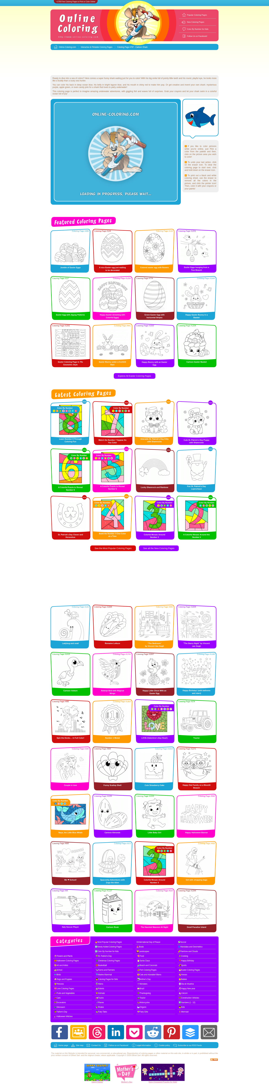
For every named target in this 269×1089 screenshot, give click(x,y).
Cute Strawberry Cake (154, 785)
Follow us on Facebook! (118, 1045)
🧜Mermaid (184, 1012)
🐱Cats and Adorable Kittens (149, 974)
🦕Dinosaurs (59, 1007)
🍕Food (140, 956)
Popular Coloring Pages (197, 15)
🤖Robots (100, 988)
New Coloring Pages (195, 22)
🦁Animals (100, 993)
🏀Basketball (101, 965)
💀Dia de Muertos (186, 984)
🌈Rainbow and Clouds (188, 951)
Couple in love (70, 785)
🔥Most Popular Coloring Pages (108, 942)
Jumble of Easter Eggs (70, 267)
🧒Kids (182, 1007)
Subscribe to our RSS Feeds (190, 1045)
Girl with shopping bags (196, 880)
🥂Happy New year (187, 988)
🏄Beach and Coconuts (147, 965)
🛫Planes (100, 1002)
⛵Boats (140, 947)
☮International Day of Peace (148, 942)
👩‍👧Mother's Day (144, 979)
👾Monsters (142, 984)
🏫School (58, 970)
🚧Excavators (60, 1002)
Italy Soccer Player (70, 927)
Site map (79, 1045)
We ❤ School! (70, 880)
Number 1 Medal (112, 738)
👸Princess (59, 984)
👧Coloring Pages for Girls (107, 979)
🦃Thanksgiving (144, 993)
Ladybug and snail (70, 643)
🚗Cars (57, 998)
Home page (63, 1045)
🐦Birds (57, 974)
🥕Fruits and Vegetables (64, 993)
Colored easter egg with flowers (154, 267)
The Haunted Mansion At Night (154, 927)
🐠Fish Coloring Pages (146, 970)
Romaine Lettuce (112, 643)
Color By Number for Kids (197, 29)
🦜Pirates (100, 1007)
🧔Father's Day (60, 1012)
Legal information (143, 1045)
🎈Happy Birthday (186, 960)
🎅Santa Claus (143, 960)
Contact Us (96, 1045)
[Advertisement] (134, 62)
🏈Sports (182, 965)
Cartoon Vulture (70, 691)
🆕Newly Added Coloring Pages (108, 947)
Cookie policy (164, 1045)
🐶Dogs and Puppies (63, 979)
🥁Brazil (140, 988)
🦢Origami (141, 1007)
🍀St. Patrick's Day (104, 956)
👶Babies (183, 979)
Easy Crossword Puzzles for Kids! (163, 1082)
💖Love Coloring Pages (64, 988)
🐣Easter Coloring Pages (189, 970)
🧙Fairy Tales (101, 1012)
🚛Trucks (100, 998)
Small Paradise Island (196, 927)
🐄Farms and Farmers (105, 970)
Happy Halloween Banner (196, 832)
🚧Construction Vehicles (189, 998)
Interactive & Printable (90, 47)
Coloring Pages (106, 47)
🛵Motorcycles (143, 1002)
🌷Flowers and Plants (63, 956)
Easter (100, 1082)
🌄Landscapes (142, 951)
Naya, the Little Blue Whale (70, 832)
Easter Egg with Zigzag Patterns (70, 315)
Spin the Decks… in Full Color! (70, 738)
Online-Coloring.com (67, 47)
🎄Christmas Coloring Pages (108, 960)
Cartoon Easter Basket (196, 362)
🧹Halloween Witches (63, 1016)
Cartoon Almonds (112, 832)
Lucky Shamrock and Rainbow (154, 487)
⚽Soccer (182, 942)
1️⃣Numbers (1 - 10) (187, 1002)
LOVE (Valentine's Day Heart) (155, 738)
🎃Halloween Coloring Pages (66, 960)
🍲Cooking (183, 956)
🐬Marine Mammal (104, 974)
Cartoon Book (112, 927)
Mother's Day (126, 1082)
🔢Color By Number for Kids (107, 951)
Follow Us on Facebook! (197, 36)
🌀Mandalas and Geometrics (190, 947)
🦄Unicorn (183, 993)
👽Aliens (99, 984)
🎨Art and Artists (61, 965)
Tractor (196, 738)
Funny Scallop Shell (112, 785)
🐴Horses (183, 974)
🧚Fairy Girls (142, 1012)
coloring (144, 1053)
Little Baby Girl (154, 832)
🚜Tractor (141, 998)
